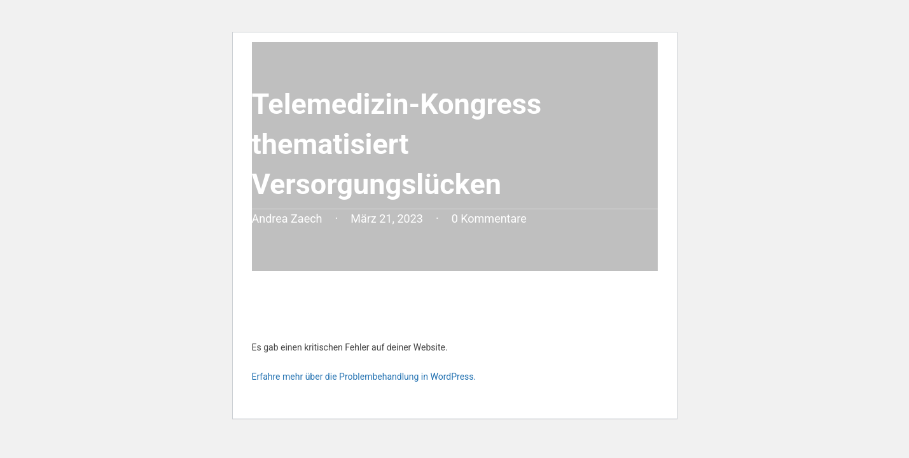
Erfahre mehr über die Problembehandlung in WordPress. (364, 376)
